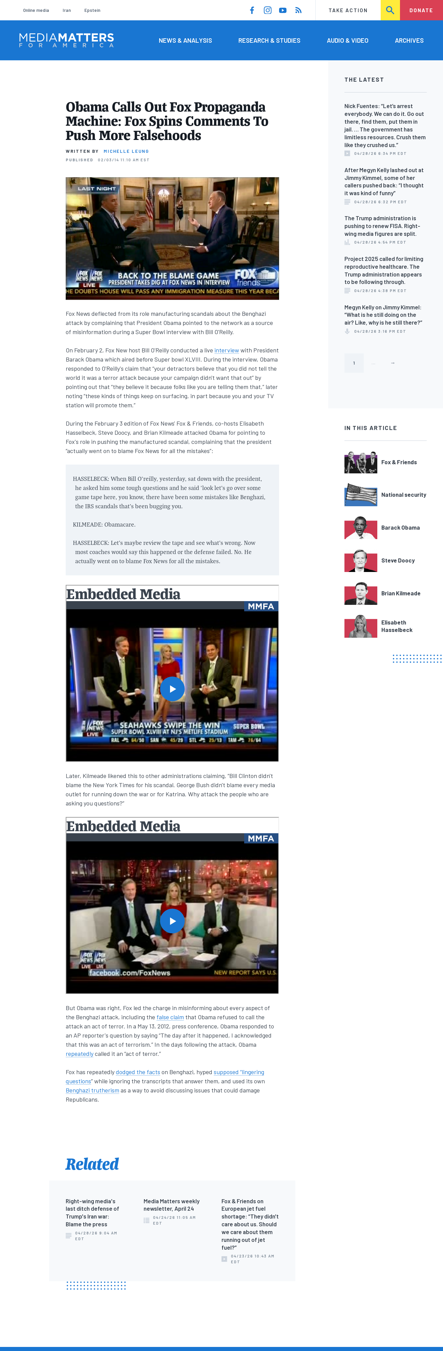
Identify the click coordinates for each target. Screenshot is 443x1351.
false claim (170, 1017)
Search (390, 10)
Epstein (92, 10)
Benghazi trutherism (92, 1090)
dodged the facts (138, 1072)
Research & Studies (269, 40)
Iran (67, 10)
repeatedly (79, 1053)
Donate (421, 10)
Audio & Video (347, 40)
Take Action (348, 10)
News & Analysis (185, 40)
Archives (409, 40)
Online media (36, 10)
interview (226, 350)
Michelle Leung (126, 151)
